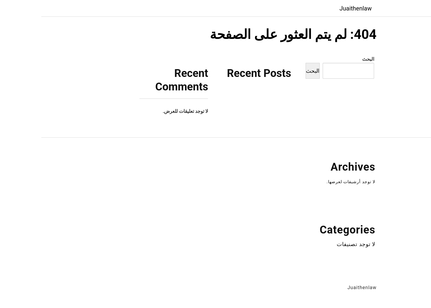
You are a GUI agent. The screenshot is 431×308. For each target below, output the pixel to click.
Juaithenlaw (314, 8)
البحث (327, 59)
